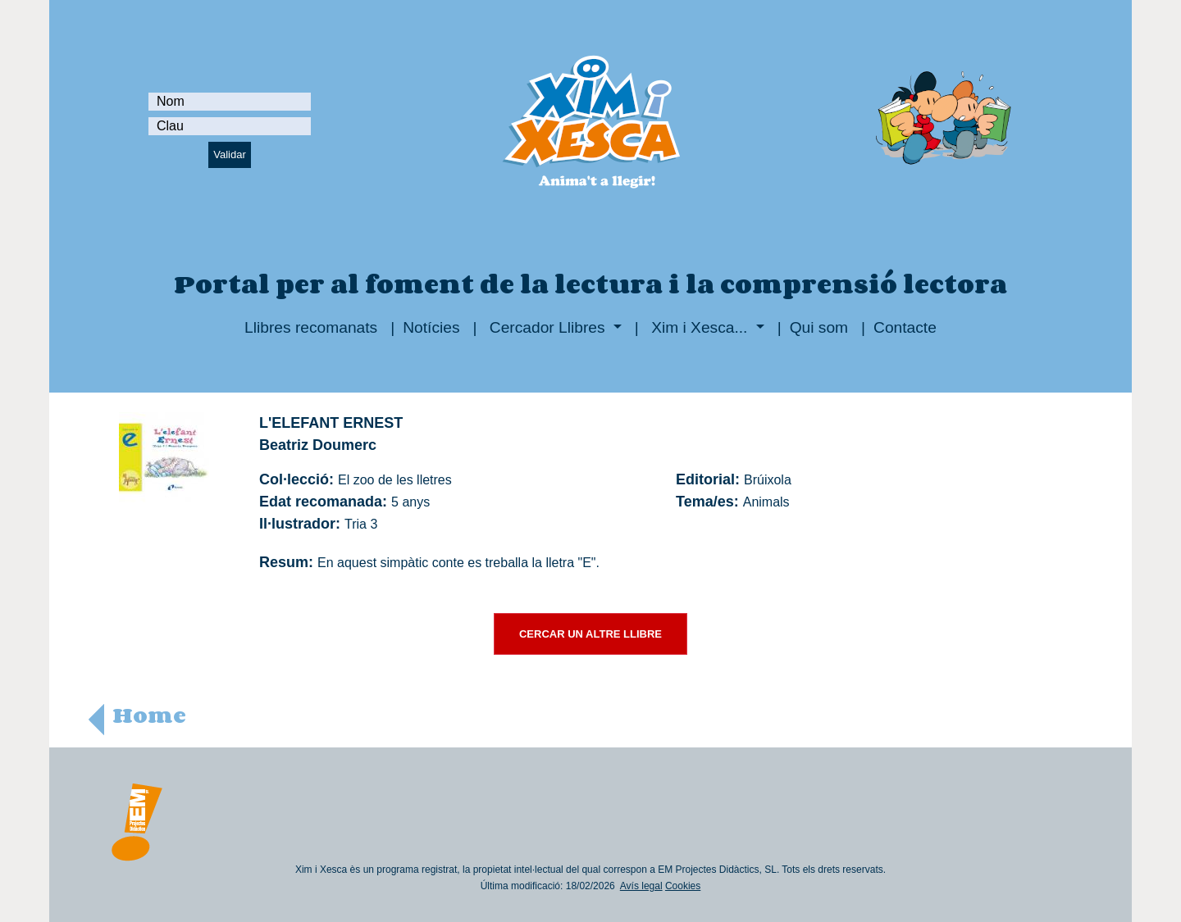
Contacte (905, 327)
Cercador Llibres (547, 327)
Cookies (682, 886)
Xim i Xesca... (699, 327)
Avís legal (641, 886)
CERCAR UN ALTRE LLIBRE (590, 634)
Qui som (819, 327)
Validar (229, 154)
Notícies (431, 327)
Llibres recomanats (310, 327)
